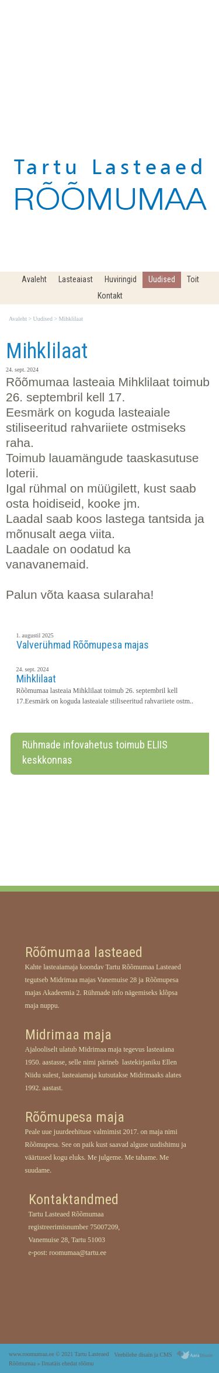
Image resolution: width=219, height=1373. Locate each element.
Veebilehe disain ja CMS (143, 1354)
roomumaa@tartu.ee (77, 1253)
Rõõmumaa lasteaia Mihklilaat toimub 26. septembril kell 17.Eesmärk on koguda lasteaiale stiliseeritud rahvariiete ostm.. (105, 695)
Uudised (161, 279)
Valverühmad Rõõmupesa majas (82, 645)
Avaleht (34, 279)
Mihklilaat (71, 319)
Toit (193, 279)
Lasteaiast (75, 279)
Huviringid (121, 279)
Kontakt (110, 295)
